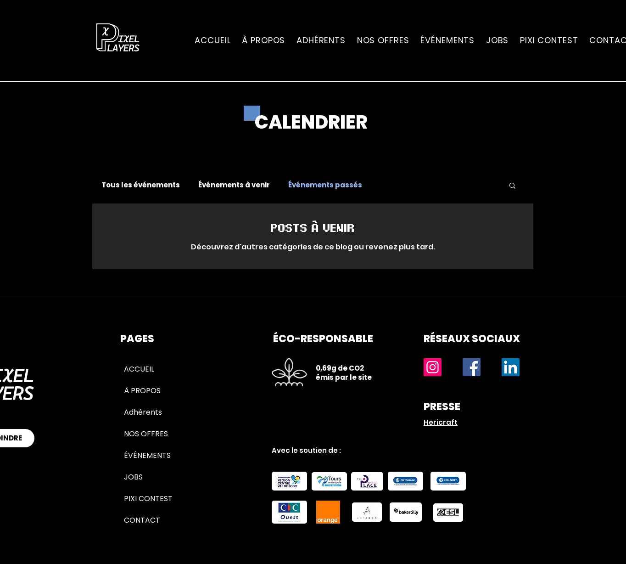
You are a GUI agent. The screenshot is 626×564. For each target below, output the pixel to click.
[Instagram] (433, 367)
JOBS (133, 477)
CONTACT (142, 520)
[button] (512, 186)
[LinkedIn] (511, 367)
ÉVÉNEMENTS (147, 455)
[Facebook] (472, 367)
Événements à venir (234, 185)
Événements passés (325, 185)
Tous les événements (140, 185)
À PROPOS (142, 390)
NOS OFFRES (146, 434)
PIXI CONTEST (148, 498)
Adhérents (143, 412)
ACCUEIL (139, 369)
